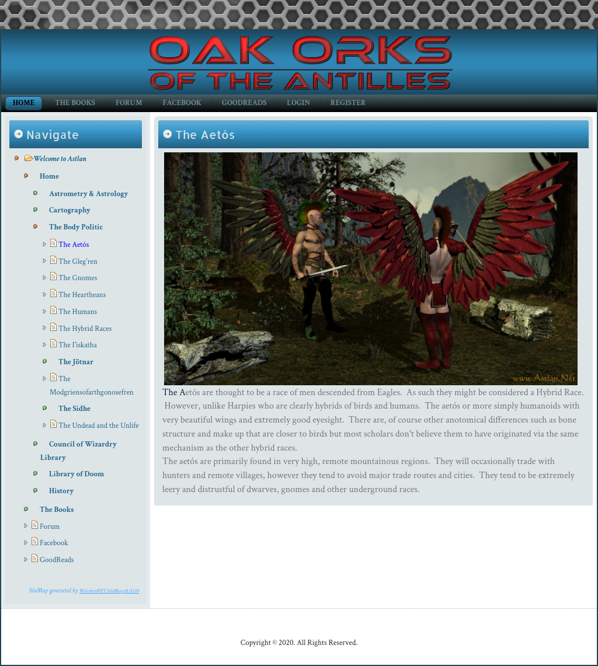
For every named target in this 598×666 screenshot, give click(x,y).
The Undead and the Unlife (98, 426)
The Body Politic (76, 227)
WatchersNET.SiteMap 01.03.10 (109, 590)
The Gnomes (77, 278)
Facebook (181, 103)
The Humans (77, 312)
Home (23, 103)
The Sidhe (74, 409)
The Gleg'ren (78, 262)
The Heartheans (82, 295)
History (61, 491)
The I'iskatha (77, 345)
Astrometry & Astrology (88, 194)
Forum (129, 103)
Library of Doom (76, 474)
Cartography (70, 210)
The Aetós (73, 245)
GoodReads (244, 103)
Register (348, 103)
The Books (75, 103)
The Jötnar (75, 362)
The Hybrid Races (85, 329)
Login (298, 103)
